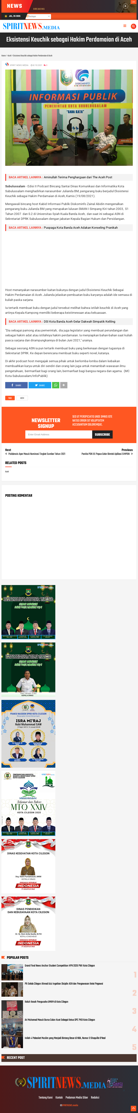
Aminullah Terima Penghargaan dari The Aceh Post (78, 177)
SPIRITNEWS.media (70, 1105)
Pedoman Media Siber (77, 1098)
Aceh (22, 398)
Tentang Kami (46, 1098)
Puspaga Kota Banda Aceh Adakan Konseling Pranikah (81, 227)
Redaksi (95, 1098)
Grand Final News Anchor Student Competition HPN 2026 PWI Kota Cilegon (60, 965)
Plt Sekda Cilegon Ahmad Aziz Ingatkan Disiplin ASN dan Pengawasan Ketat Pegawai (64, 984)
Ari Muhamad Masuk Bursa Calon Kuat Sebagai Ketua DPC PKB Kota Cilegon (60, 1020)
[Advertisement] (69, 259)
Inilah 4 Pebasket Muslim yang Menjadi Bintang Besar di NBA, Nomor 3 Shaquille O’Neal (65, 1038)
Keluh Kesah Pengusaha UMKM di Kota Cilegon (46, 1002)
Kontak (59, 1098)
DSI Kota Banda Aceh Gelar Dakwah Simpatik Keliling (79, 321)
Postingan (31, 16)
